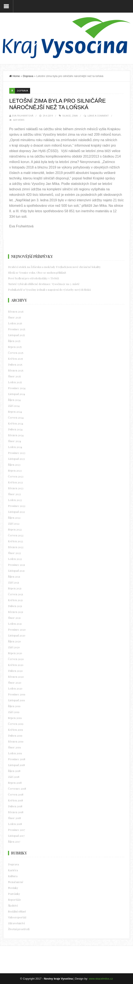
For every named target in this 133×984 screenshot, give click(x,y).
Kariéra (13, 870)
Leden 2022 (15, 559)
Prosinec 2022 (16, 506)
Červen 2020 (16, 659)
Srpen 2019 (15, 718)
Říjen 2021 (14, 576)
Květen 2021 (15, 600)
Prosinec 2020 (17, 629)
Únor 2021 (14, 617)
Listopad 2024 (16, 394)
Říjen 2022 (14, 517)
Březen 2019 (15, 741)
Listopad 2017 (16, 835)
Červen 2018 (15, 794)
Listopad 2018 (16, 765)
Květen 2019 (15, 729)
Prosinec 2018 (16, 759)
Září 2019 (13, 712)
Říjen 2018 (14, 771)
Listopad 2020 (16, 635)
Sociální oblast (17, 911)
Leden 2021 (15, 623)
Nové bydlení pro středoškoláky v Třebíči (33, 278)
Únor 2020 (14, 682)
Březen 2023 (15, 488)
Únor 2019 (14, 747)
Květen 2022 (15, 541)
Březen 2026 (16, 311)
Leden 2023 (15, 500)
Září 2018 (13, 776)
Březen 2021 (15, 612)
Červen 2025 (15, 352)
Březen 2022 (15, 547)
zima (75, 115)
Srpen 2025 (15, 347)
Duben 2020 (15, 670)
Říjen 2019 (14, 706)
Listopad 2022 (16, 511)
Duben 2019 (15, 735)
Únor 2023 (14, 494)
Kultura (12, 876)
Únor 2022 (14, 553)
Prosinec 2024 (16, 388)
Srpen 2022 (15, 529)
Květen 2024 (15, 423)
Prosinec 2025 (16, 329)
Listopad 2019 (16, 700)
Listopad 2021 (16, 570)
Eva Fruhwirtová (22, 115)
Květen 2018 (15, 800)
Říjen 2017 (14, 841)
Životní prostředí (18, 929)
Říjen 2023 (14, 464)
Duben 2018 (15, 806)
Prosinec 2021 (16, 564)
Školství (13, 905)
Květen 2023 (15, 482)
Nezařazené (15, 882)
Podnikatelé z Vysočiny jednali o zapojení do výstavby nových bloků (49, 289)
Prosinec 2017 (16, 829)
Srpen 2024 (15, 411)
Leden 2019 (15, 753)
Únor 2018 (14, 818)
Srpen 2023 (15, 470)
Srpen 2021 (14, 588)
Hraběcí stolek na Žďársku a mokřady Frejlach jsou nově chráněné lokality (54, 267)
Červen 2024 (16, 417)
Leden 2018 (15, 824)
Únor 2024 (14, 441)
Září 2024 (14, 405)
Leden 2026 (15, 323)
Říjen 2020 (14, 641)
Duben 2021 (15, 606)
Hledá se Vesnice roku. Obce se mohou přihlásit (37, 272)
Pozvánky (14, 893)
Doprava (28, 76)
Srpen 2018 (15, 782)
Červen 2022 (15, 535)
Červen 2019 (15, 723)
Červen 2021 (15, 594)
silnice (66, 115)
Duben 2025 (15, 364)
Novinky (13, 888)
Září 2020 (14, 647)
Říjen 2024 (14, 400)
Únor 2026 (14, 317)
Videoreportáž (17, 917)
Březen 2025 (15, 370)
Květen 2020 (15, 665)
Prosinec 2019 (16, 694)
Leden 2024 (15, 447)
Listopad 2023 (16, 458)
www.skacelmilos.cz (101, 978)
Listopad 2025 (16, 335)
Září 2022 (13, 523)
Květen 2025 (15, 358)
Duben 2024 (15, 429)
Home (14, 76)
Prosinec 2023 (16, 453)
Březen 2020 (16, 676)
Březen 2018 (15, 812)
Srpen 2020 (15, 653)
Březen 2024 (16, 435)
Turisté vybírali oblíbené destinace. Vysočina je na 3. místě (44, 284)
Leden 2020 (15, 688)
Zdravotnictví (16, 923)
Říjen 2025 (14, 341)
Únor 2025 (14, 376)
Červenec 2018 (17, 788)
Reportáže (14, 899)
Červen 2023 (15, 476)
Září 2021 (13, 582)
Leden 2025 (15, 382)
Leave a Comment (98, 115)
